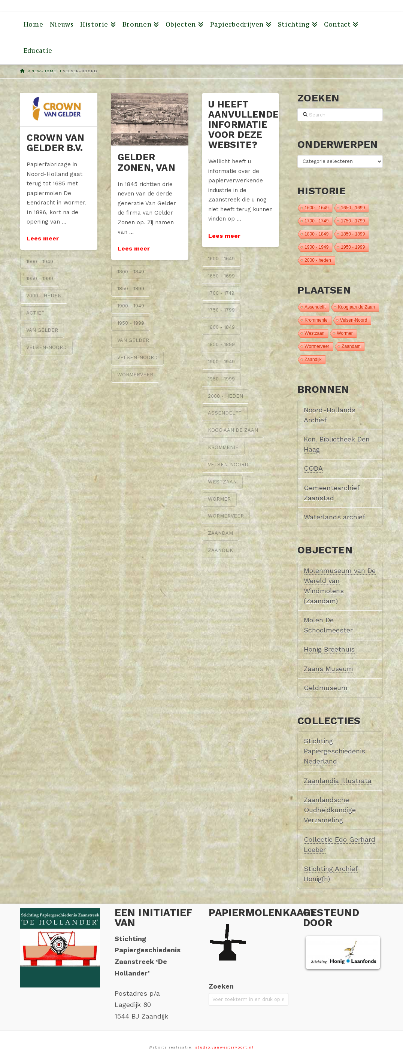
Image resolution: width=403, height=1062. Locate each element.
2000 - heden (43, 295)
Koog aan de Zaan (233, 430)
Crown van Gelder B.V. (56, 142)
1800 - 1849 (130, 271)
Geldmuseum (326, 688)
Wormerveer (135, 374)
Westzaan (222, 482)
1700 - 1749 (221, 293)
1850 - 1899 (130, 288)
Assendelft (225, 413)
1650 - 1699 (221, 276)
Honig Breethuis (329, 649)
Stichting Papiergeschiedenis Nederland (334, 751)
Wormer (219, 499)
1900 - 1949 (39, 261)
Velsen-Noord (46, 347)
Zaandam (220, 533)
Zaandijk (220, 550)
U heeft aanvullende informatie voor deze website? (243, 125)
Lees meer (43, 238)
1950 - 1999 (39, 278)
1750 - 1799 (221, 310)
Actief (35, 313)
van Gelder (42, 330)
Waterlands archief (334, 517)
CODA (313, 468)
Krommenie (223, 447)
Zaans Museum (328, 669)
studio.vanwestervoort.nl (224, 1047)
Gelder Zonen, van (146, 162)
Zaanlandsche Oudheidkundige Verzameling (330, 810)
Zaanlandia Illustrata (338, 781)
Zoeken (221, 986)
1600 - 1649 (221, 258)
